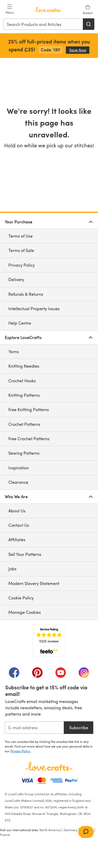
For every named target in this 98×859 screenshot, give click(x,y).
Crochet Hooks (22, 380)
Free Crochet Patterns (28, 438)
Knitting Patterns (24, 395)
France (5, 835)
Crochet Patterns (24, 424)
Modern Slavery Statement (33, 583)
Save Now (79, 49)
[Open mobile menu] (9, 9)
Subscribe (78, 727)
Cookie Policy (21, 597)
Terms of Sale (21, 250)
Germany (70, 830)
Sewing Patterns (23, 453)
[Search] (88, 24)
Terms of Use (20, 236)
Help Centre (19, 323)
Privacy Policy (21, 265)
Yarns (13, 351)
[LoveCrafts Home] (49, 766)
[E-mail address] (34, 727)
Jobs (12, 568)
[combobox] (43, 24)
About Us (16, 510)
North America (50, 830)
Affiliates (16, 539)
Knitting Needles (23, 366)
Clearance (18, 482)
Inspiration (18, 467)
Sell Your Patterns (24, 554)
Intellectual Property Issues (34, 308)
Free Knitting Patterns (28, 409)
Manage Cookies (24, 612)
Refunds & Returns (25, 294)
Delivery (16, 279)
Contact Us (18, 525)
